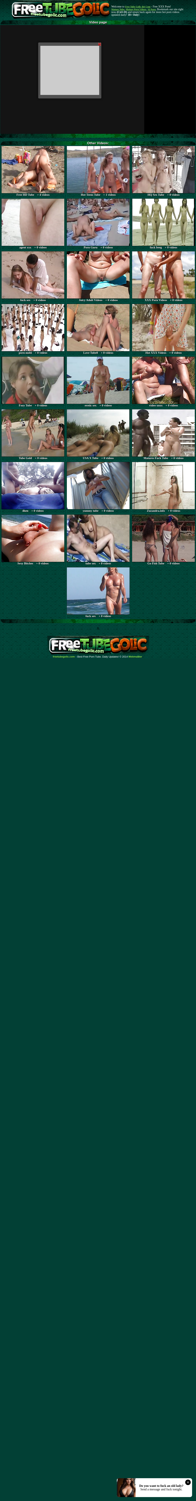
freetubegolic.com (64, 656)
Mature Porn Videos (136, 9)
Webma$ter (135, 656)
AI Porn (152, 9)
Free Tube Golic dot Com (137, 6)
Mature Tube (117, 9)
